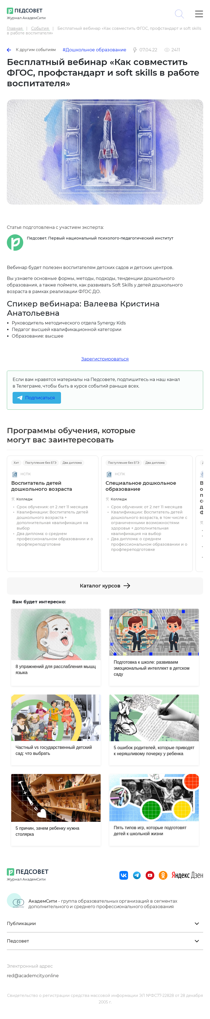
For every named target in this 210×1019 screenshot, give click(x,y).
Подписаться (40, 397)
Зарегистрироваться (105, 359)
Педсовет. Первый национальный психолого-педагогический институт (100, 238)
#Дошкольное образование (94, 49)
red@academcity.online (33, 975)
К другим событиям (31, 49)
